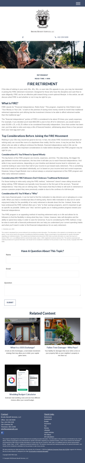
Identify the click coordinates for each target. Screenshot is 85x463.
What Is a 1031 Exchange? (22, 347)
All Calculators (49, 437)
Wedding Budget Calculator (22, 394)
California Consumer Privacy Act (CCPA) (58, 449)
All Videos (47, 435)
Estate (46, 421)
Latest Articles (49, 432)
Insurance (47, 424)
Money (46, 428)
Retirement (48, 417)
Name (8, 255)
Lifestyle (47, 430)
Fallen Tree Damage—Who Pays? (62, 347)
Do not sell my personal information (38, 451)
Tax (45, 426)
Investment (48, 419)
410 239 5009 (61, 37)
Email (8, 269)
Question (8, 283)
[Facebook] (22, 37)
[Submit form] (10, 303)
